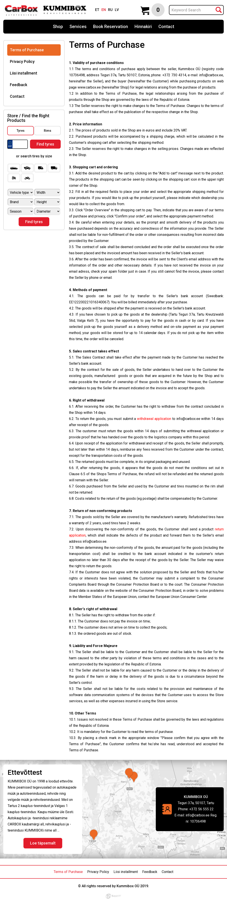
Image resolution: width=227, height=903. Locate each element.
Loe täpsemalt (43, 843)
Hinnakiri (143, 26)
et (97, 10)
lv (117, 10)
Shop (58, 26)
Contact (166, 26)
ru (110, 10)
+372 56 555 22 (201, 809)
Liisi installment (23, 73)
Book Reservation (110, 26)
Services (78, 26)
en (103, 10)
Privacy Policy (22, 61)
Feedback (18, 84)
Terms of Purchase (27, 50)
